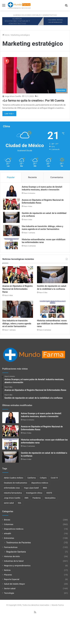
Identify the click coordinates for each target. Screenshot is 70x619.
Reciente (32, 177)
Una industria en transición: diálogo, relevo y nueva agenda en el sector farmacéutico (16, 323)
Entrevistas (9, 538)
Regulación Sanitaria (16, 552)
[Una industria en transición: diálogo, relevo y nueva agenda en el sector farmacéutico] (11, 230)
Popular (11, 177)
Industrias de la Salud (13, 561)
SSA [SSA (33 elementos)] (19, 503)
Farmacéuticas (10, 547)
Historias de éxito (12, 556)
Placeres (8, 574)
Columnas (8, 524)
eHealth (7, 533)
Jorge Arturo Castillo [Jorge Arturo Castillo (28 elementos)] (12, 498)
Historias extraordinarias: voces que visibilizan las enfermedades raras (52, 323)
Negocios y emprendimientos (17, 565)
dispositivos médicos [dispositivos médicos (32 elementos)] (39, 483)
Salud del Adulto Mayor (14, 584)
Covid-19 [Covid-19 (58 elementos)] (54, 478)
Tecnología (9, 593)
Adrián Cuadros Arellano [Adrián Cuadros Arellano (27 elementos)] (13, 478)
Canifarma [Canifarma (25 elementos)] (31, 478)
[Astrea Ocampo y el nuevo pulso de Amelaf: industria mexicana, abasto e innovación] (11, 191)
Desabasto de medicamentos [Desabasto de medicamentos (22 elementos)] (15, 483)
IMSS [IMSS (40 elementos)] (45, 488)
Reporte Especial (11, 579)
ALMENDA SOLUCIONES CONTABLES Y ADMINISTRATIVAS (35, 15)
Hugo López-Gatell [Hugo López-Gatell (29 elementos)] (31, 488)
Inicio (5, 35)
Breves (7, 519)
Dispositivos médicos (13, 529)
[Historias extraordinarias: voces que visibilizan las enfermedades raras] (11, 243)
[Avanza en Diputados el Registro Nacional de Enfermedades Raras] (11, 204)
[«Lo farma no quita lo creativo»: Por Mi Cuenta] (35, 75)
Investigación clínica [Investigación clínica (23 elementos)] (34, 493)
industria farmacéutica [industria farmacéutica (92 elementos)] (13, 493)
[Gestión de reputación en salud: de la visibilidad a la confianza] (11, 217)
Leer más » (9, 113)
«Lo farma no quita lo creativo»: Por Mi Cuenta (33, 100)
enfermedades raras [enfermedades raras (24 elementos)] (12, 488)
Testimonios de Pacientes (18, 542)
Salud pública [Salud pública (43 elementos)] (50, 498)
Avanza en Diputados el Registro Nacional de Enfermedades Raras (17, 289)
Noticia (7, 570)
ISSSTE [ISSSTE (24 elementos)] (49, 493)
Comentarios (56, 177)
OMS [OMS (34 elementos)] (26, 498)
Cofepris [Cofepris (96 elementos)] (43, 478)
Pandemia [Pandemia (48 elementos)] (37, 498)
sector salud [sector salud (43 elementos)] (9, 503)
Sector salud (9, 588)
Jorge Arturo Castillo (13, 96)
